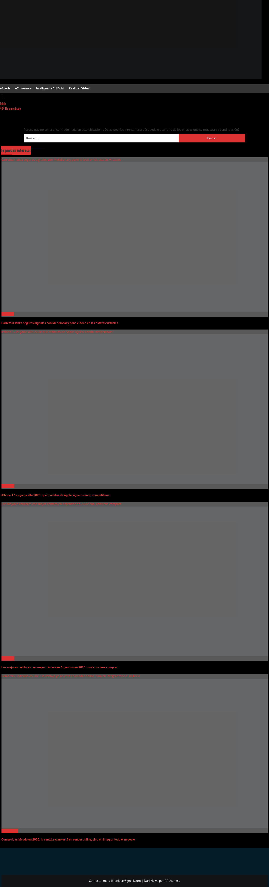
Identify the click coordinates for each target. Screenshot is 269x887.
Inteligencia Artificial (50, 88)
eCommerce (23, 88)
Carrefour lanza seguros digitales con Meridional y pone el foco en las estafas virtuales (61, 160)
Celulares (7, 486)
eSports (5, 88)
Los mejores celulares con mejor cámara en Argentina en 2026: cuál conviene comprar (61, 504)
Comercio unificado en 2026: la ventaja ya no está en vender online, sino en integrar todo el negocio (70, 676)
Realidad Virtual (79, 88)
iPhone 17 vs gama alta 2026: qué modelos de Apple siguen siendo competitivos (56, 332)
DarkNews (151, 881)
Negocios (7, 314)
